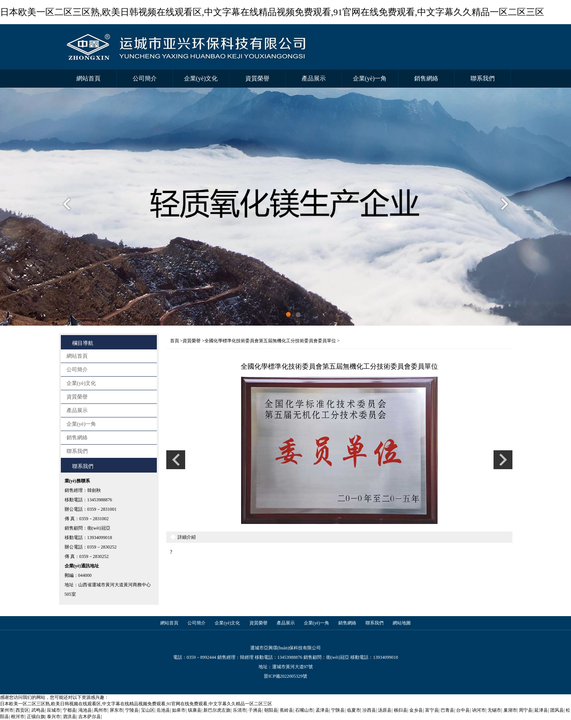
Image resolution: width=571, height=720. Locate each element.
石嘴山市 (304, 710)
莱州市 (7, 710)
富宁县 (432, 710)
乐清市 (239, 710)
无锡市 (494, 710)
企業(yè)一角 (370, 78)
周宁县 (525, 710)
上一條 (175, 459)
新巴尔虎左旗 (217, 710)
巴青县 (447, 710)
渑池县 (85, 710)
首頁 (174, 340)
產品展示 (314, 78)
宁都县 (69, 710)
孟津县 (322, 710)
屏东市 (116, 710)
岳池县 (163, 710)
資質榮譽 (257, 78)
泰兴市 (53, 716)
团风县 (557, 710)
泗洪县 (69, 716)
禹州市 (100, 710)
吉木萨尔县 (89, 716)
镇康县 (194, 710)
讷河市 (479, 710)
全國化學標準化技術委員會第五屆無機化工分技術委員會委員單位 (270, 340)
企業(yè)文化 (201, 78)
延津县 (541, 710)
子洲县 (255, 710)
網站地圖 (402, 623)
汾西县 (369, 710)
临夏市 (354, 710)
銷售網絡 (426, 78)
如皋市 (179, 710)
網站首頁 (88, 78)
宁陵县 (132, 710)
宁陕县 (338, 710)
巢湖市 (510, 710)
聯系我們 (482, 78)
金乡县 (416, 710)
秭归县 (400, 710)
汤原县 (384, 710)
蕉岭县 (286, 710)
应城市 (53, 710)
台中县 (463, 710)
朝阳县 (271, 710)
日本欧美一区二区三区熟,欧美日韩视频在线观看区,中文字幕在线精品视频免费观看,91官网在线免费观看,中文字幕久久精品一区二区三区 (272, 12)
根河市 (18, 716)
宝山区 (148, 710)
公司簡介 (145, 78)
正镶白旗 (36, 716)
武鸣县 (38, 710)
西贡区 (22, 710)
